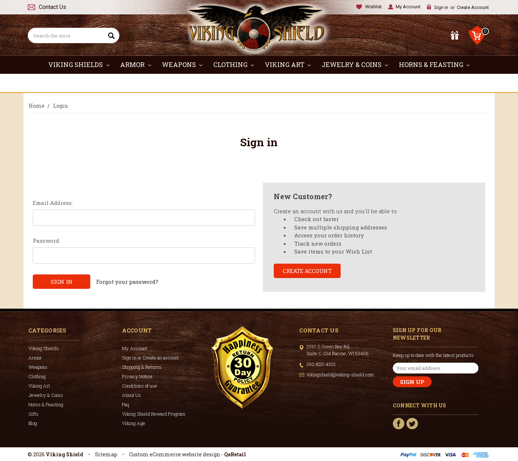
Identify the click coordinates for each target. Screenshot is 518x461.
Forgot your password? (127, 281)
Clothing (233, 64)
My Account (408, 6)
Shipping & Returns (142, 367)
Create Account (473, 7)
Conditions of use (139, 385)
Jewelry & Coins (355, 64)
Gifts (259, 83)
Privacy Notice (137, 376)
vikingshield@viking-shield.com (340, 374)
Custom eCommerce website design (174, 454)
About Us (131, 395)
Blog (32, 423)
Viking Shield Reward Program (153, 414)
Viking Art (288, 64)
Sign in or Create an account (150, 357)
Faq (125, 404)
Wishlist (373, 6)
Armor (135, 64)
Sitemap (106, 454)
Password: (46, 240)
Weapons (182, 64)
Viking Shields (78, 64)
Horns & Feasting (434, 64)
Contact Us (52, 7)
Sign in (441, 7)
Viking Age (133, 423)
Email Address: (53, 202)
